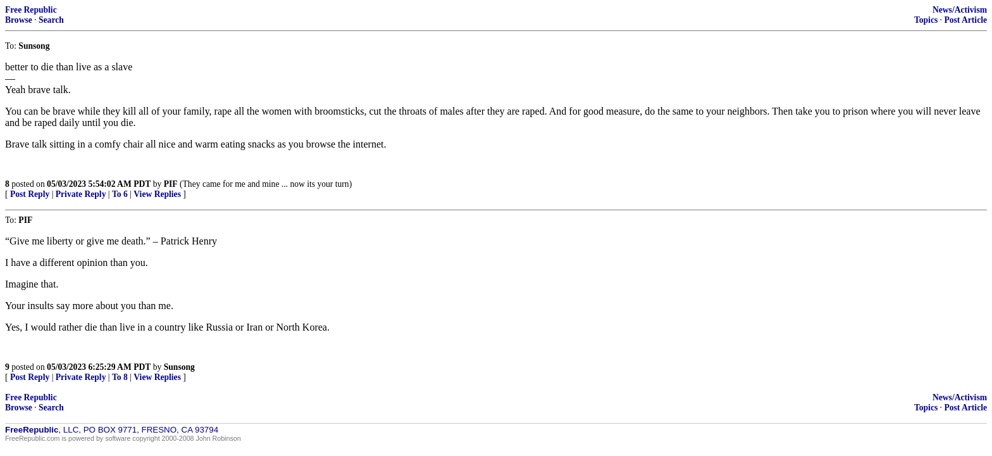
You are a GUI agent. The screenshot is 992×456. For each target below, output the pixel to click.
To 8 (120, 377)
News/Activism (960, 10)
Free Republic (31, 10)
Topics (926, 20)
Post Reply (29, 194)
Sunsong (179, 367)
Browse (18, 20)
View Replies (157, 194)
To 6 (120, 194)
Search (51, 20)
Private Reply (81, 194)
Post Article (965, 20)
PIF (171, 184)
